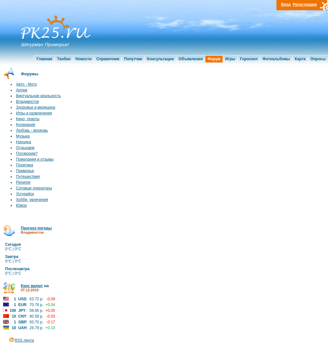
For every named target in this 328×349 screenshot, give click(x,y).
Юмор (21, 205)
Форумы (29, 73)
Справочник (107, 59)
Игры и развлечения (34, 113)
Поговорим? (26, 153)
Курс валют (32, 286)
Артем (21, 90)
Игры (230, 59)
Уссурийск (25, 194)
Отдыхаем (25, 147)
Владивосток (27, 101)
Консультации (160, 59)
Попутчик (133, 59)
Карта (300, 59)
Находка (23, 142)
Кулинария (25, 124)
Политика (24, 165)
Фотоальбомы (276, 59)
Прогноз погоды (36, 228)
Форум (214, 59)
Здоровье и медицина (35, 107)
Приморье (25, 171)
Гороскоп (249, 59)
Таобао (63, 59)
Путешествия (28, 176)
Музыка (22, 136)
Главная (44, 59)
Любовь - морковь (32, 130)
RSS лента (24, 340)
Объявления (191, 59)
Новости (84, 59)
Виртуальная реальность (38, 96)
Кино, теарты (27, 119)
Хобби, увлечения (32, 199)
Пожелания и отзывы (34, 159)
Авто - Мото (26, 84)
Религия (23, 182)
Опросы (318, 59)
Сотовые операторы (34, 188)
